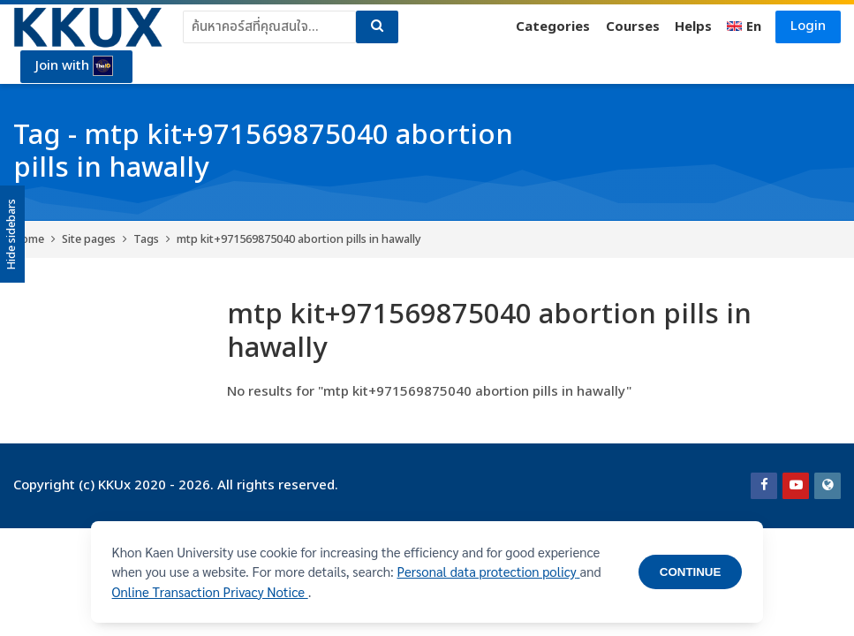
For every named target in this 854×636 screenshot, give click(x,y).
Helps (693, 27)
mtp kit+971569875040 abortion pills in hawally (299, 239)
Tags (146, 239)
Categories (553, 27)
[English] (744, 27)
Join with (74, 66)
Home (28, 239)
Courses (633, 27)
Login (808, 26)
